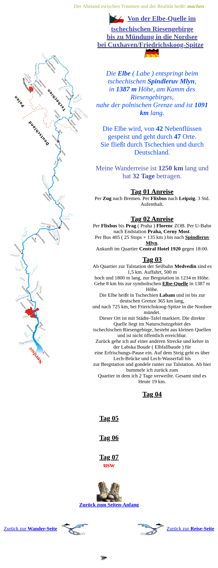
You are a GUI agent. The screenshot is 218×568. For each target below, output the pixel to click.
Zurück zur (30, 528)
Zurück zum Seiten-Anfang (109, 504)
